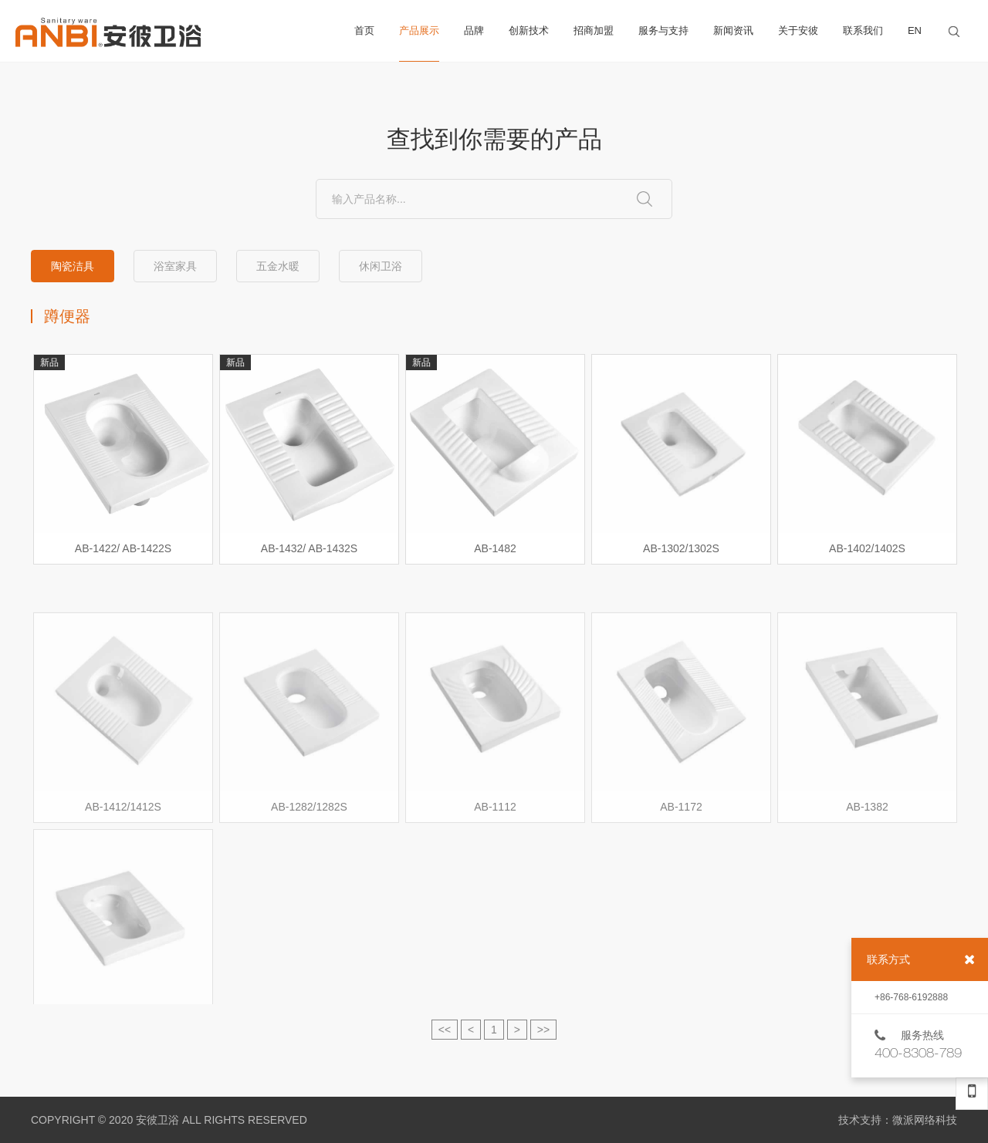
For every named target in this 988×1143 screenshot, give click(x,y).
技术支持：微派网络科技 (897, 1120)
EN (915, 30)
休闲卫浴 (380, 267)
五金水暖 (277, 267)
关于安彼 (798, 30)
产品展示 (419, 43)
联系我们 (863, 30)
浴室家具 (175, 267)
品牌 (474, 30)
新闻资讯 (733, 30)
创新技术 (529, 30)
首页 (364, 30)
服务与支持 (663, 30)
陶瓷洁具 (72, 266)
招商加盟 (594, 30)
